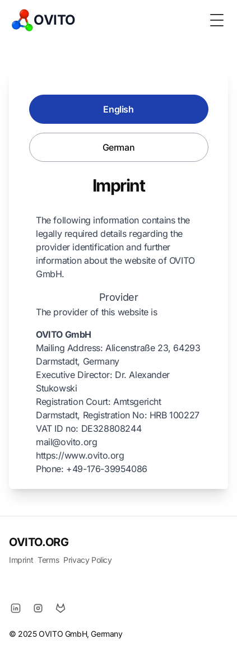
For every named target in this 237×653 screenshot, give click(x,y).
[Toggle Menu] (216, 20)
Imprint (21, 560)
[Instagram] (38, 608)
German (119, 147)
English (118, 109)
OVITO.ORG (38, 542)
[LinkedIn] (15, 608)
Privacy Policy (87, 560)
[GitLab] (60, 608)
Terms (48, 560)
